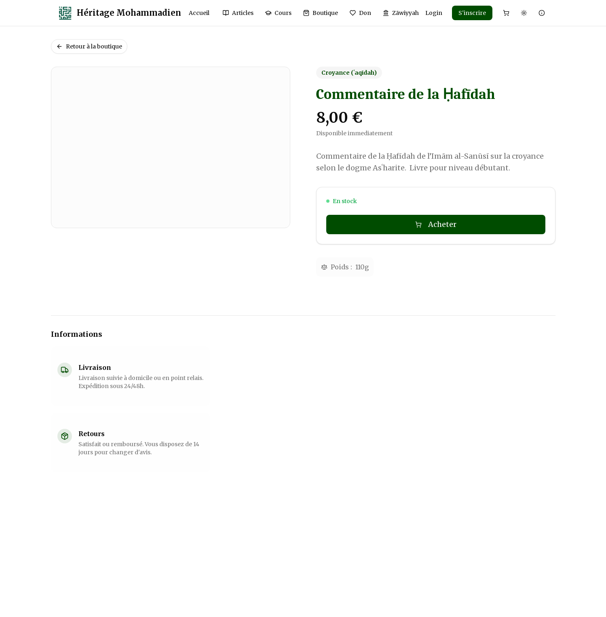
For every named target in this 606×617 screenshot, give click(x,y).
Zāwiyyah (400, 13)
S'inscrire (472, 13)
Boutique (320, 13)
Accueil (199, 13)
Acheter (435, 224)
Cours (278, 13)
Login (433, 13)
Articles (237, 13)
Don (360, 13)
